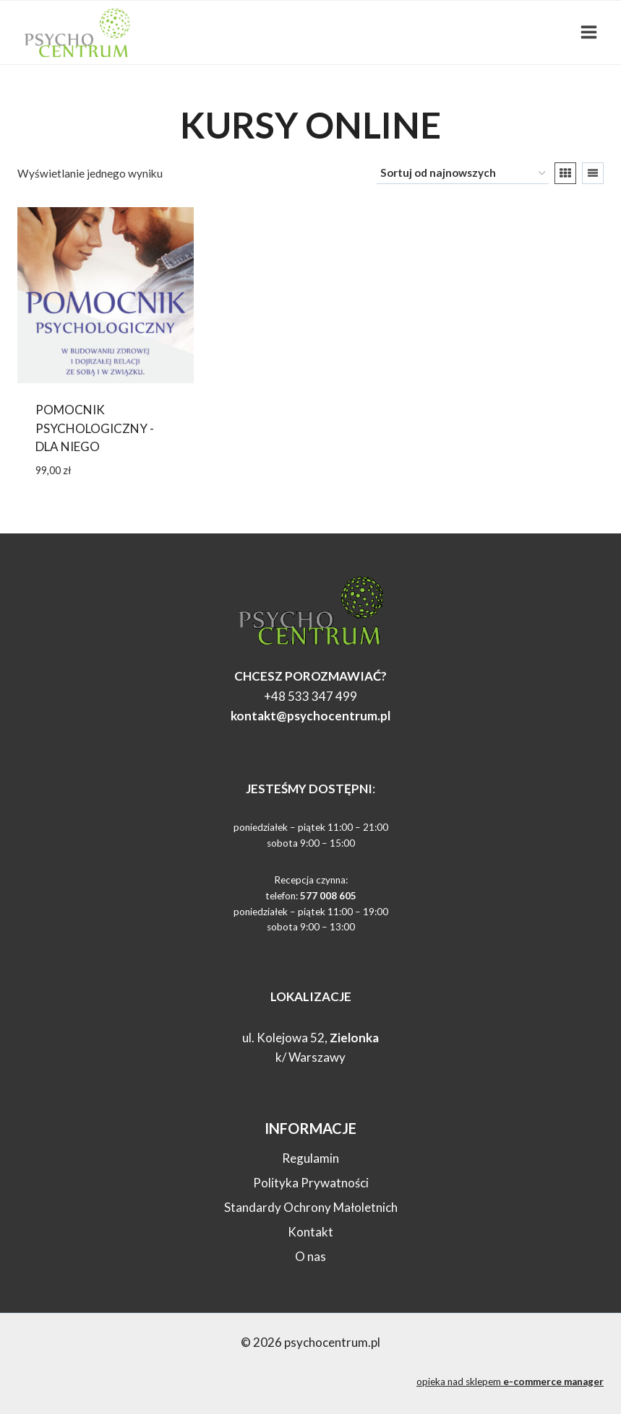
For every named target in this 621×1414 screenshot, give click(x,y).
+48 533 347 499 (310, 696)
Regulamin (310, 1158)
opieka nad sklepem (510, 1381)
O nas (310, 1256)
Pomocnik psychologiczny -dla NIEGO (94, 428)
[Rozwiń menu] (588, 32)
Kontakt (310, 1231)
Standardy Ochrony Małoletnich (311, 1207)
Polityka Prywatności (311, 1182)
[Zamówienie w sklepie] (463, 173)
